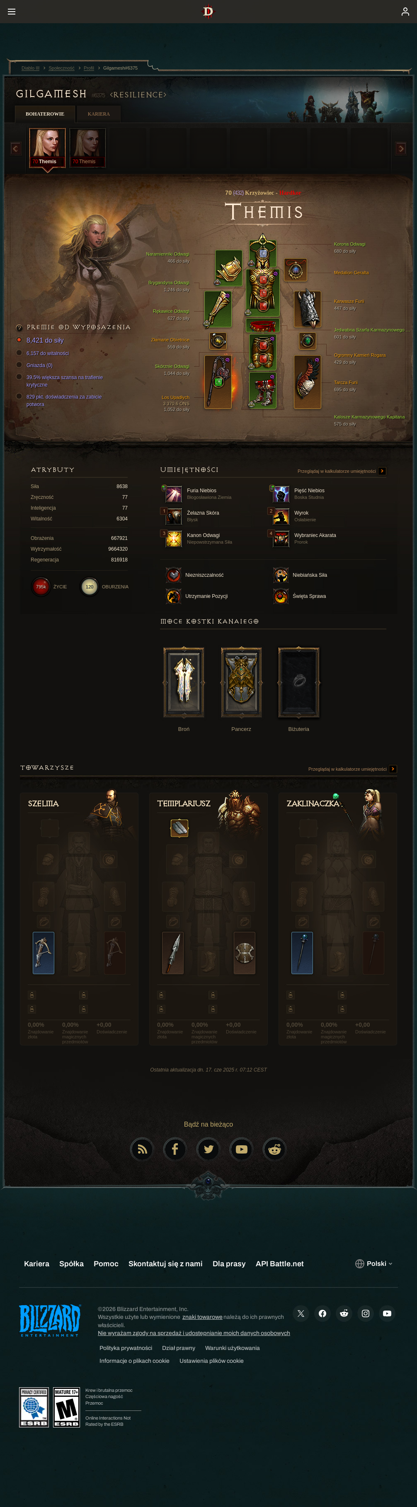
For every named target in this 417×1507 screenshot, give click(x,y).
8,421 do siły (41, 341)
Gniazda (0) (35, 365)
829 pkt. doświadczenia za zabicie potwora (60, 400)
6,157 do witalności (43, 353)
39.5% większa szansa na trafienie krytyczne (60, 381)
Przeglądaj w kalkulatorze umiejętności (342, 471)
